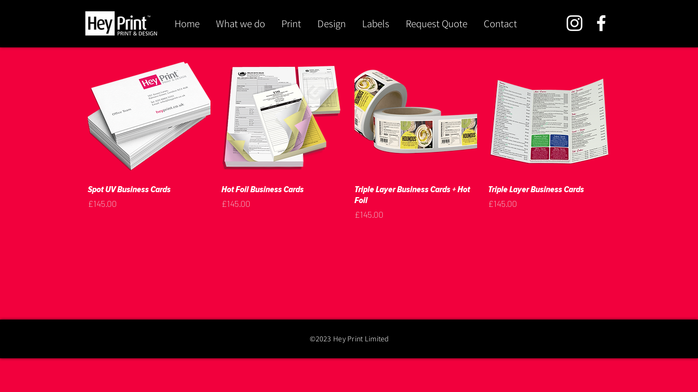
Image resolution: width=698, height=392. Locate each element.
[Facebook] (601, 23)
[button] (291, 23)
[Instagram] (574, 23)
